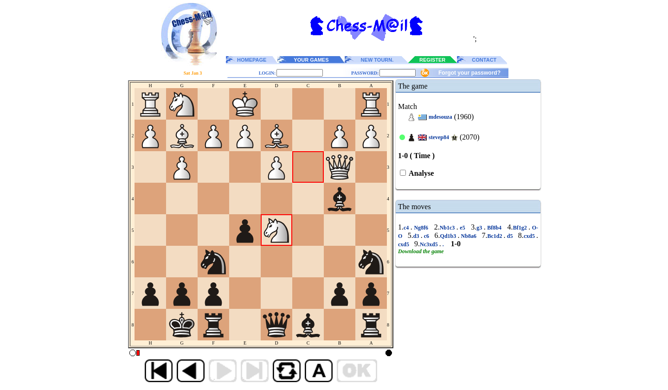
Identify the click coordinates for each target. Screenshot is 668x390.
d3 (417, 236)
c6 (427, 236)
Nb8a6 (468, 236)
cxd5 (530, 236)
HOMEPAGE (251, 60)
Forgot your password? (469, 73)
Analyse (420, 173)
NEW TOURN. (377, 60)
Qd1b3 (449, 236)
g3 (480, 227)
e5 (462, 227)
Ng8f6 (421, 227)
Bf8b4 (494, 227)
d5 (510, 236)
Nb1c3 (448, 227)
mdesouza (440, 117)
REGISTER (432, 60)
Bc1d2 (495, 236)
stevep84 (439, 137)
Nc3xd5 (429, 244)
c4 (407, 227)
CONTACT (484, 60)
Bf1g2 (521, 227)
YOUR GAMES (311, 60)
